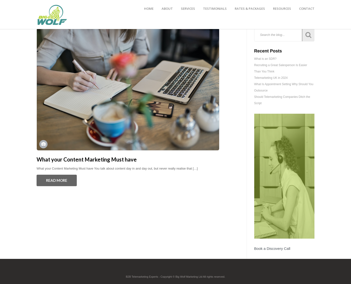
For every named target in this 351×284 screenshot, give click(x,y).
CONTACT (306, 8)
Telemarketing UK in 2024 (271, 78)
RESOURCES (282, 8)
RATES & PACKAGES (250, 8)
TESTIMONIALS (215, 8)
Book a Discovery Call (272, 248)
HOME (149, 8)
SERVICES (188, 8)
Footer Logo (175, 270)
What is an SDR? (265, 59)
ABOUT (167, 8)
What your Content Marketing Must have (87, 159)
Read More (56, 180)
